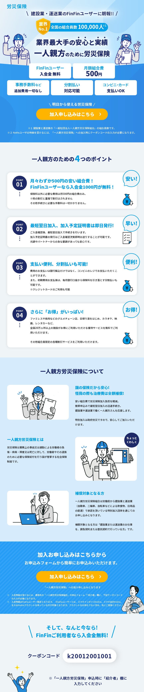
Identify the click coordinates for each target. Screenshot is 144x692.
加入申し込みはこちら (72, 114)
